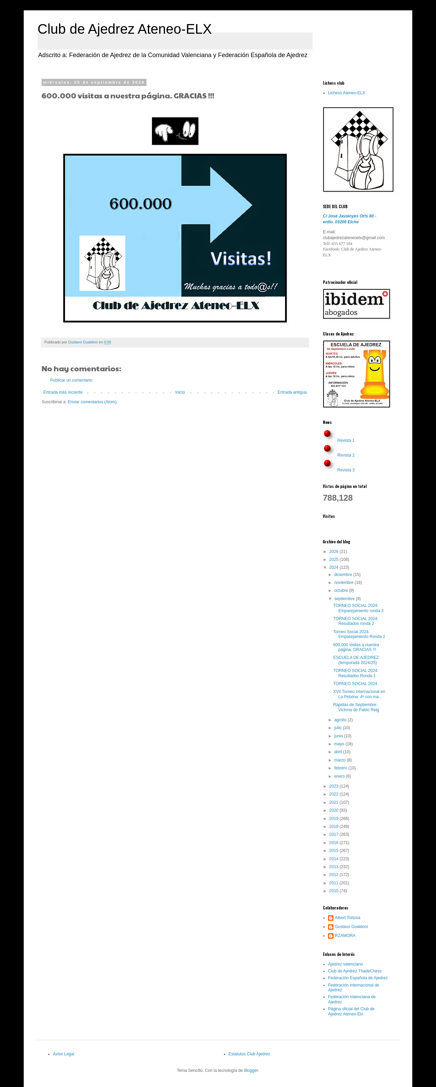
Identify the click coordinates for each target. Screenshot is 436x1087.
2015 (334, 850)
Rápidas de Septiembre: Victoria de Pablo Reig (356, 707)
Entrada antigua (292, 392)
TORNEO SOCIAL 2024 (355, 683)
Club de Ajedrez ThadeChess (355, 971)
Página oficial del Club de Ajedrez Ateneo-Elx (351, 1011)
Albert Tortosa (347, 917)
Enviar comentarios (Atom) (92, 401)
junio (339, 736)
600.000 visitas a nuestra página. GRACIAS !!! (356, 647)
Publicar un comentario (71, 380)
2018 (334, 826)
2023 (334, 786)
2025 (334, 559)
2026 (334, 551)
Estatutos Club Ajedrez (249, 1054)
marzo (340, 760)
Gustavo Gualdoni (351, 926)
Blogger (251, 1070)
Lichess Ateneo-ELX (346, 92)
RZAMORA (345, 935)
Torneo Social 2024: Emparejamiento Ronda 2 (359, 634)
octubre (341, 590)
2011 (334, 883)
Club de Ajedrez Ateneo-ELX (124, 28)
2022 (334, 794)
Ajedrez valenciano (345, 964)
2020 (334, 810)
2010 (334, 890)
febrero (341, 768)
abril (338, 751)
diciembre (343, 574)
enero (340, 776)
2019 (334, 818)
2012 (334, 874)
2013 (334, 866)
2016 (334, 842)
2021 (334, 802)
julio (338, 727)
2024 (334, 567)
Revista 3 (346, 470)
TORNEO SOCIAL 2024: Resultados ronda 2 (355, 621)
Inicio (180, 392)
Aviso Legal (63, 1054)
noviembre (344, 582)
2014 (334, 858)
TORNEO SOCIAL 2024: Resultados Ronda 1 (355, 673)
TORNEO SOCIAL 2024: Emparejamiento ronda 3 (358, 608)
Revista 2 (346, 455)
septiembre (345, 598)
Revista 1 (346, 440)
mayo (340, 744)
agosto (341, 719)
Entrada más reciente (63, 392)
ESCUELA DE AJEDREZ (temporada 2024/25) (356, 660)
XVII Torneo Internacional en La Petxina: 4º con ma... (359, 694)
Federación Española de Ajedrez (358, 978)
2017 (334, 834)
